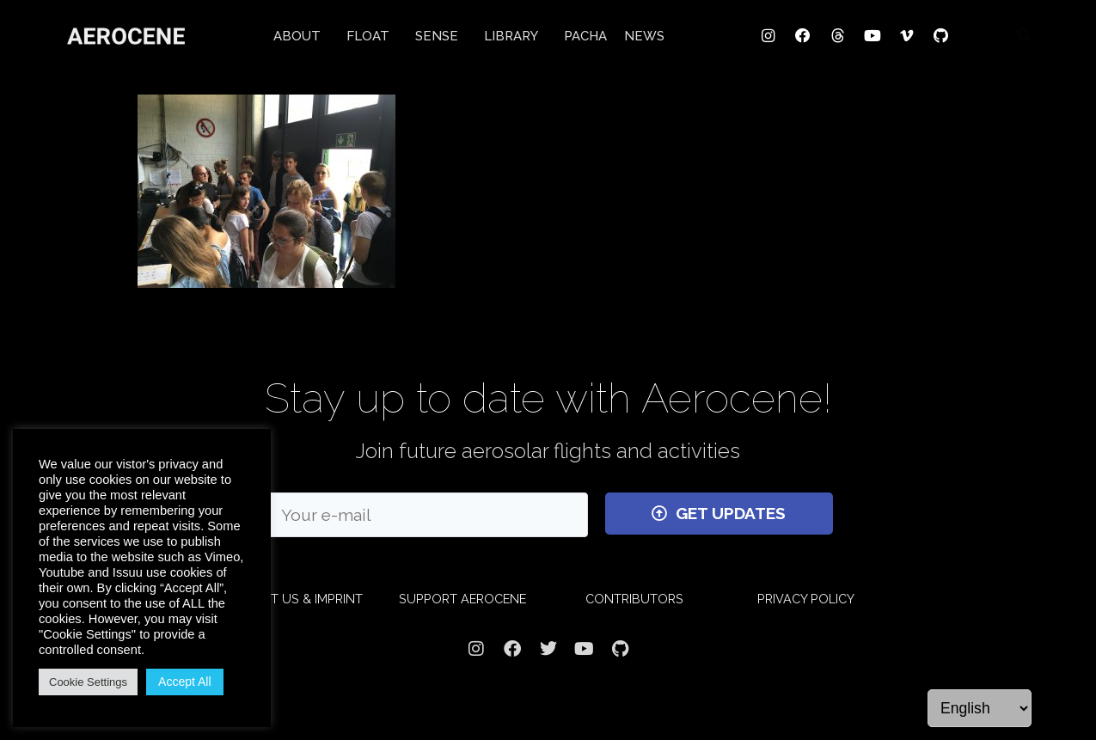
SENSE (441, 35)
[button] (1025, 34)
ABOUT (301, 35)
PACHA (585, 35)
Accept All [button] (184, 681)
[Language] (980, 708)
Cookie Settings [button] (88, 682)
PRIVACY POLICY (805, 598)
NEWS (644, 35)
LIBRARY (515, 35)
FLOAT (372, 35)
